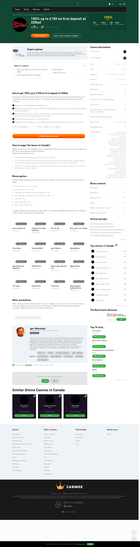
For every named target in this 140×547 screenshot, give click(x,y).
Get (121, 321)
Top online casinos (18, 481)
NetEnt (108, 345)
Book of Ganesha (112, 364)
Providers (15, 495)
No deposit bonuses (19, 488)
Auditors (47, 495)
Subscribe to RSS (69, 539)
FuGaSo (109, 357)
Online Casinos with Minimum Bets (102, 228)
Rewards (15, 491)
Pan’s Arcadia (111, 332)
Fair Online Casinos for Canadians (101, 225)
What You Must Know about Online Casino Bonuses (107, 231)
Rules (14, 485)
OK (90, 544)
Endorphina (110, 367)
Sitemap (46, 498)
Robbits (109, 375)
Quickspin (109, 377)
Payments (47, 465)
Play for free (21, 251)
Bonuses (36, 11)
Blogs (109, 462)
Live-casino (48, 475)
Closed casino (17, 468)
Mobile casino (48, 472)
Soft (45, 485)
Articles (46, 11)
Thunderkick (110, 334)
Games (26, 11)
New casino (16, 462)
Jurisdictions (48, 488)
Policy (78, 468)
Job (77, 472)
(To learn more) (81, 544)
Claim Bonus (40, 37)
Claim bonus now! (48, 163)
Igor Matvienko (22, 64)
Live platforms (49, 501)
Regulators (48, 491)
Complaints (48, 478)
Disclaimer (79, 465)
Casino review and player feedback (66, 37)
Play (24, 443)
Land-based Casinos (51, 481)
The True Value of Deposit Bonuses (102, 237)
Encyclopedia (16, 498)
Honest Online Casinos (20, 478)
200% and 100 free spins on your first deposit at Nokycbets (116, 316)
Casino (17, 11)
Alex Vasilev (28, 392)
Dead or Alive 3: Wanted (114, 343)
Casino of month (49, 462)
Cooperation (80, 462)
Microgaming (16, 258)
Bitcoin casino (48, 468)
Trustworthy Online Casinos (21, 472)
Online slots (16, 475)
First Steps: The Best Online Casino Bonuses (105, 234)
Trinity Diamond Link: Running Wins (116, 354)
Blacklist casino (17, 465)
